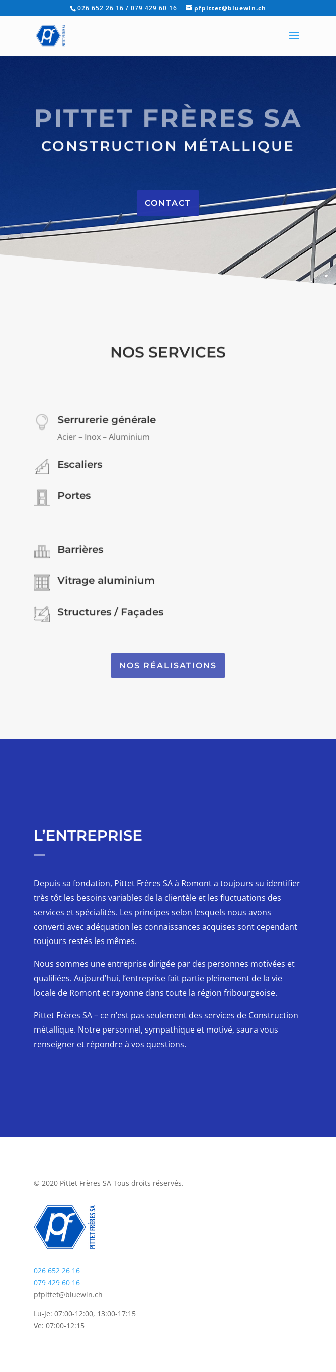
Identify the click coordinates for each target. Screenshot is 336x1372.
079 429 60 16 (57, 1283)
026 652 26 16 (57, 1270)
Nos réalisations (168, 665)
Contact (168, 203)
